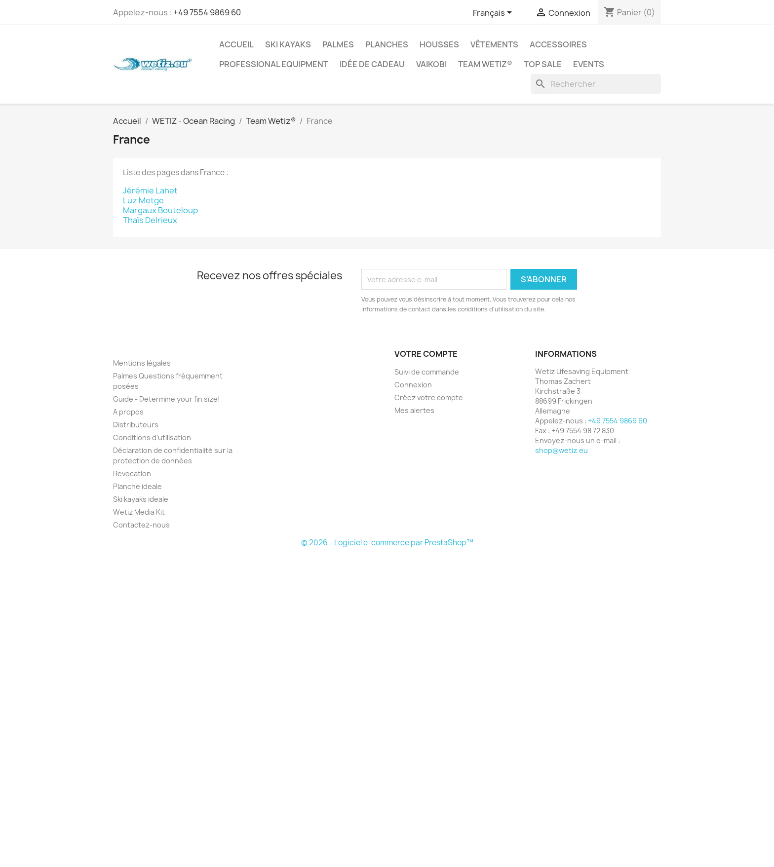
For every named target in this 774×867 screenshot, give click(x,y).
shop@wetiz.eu (561, 450)
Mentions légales (142, 363)
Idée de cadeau (372, 64)
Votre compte (426, 353)
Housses (439, 44)
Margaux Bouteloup (160, 210)
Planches (386, 44)
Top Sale (543, 64)
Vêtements (494, 44)
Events (588, 64)
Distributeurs (135, 424)
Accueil (236, 44)
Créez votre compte (428, 397)
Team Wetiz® (485, 64)
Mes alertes (414, 410)
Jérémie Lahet (150, 190)
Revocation (132, 473)
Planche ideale (137, 486)
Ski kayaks (288, 44)
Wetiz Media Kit (139, 512)
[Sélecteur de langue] (494, 13)
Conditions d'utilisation (152, 437)
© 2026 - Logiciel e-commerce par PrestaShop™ (387, 542)
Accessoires (558, 44)
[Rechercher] (596, 84)
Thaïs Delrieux (150, 220)
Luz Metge (143, 200)
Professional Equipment (273, 64)
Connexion (413, 384)
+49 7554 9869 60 (207, 12)
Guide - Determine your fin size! (166, 399)
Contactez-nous (141, 524)
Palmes (338, 44)
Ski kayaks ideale (140, 499)
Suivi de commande (426, 372)
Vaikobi (431, 64)
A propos (128, 411)
